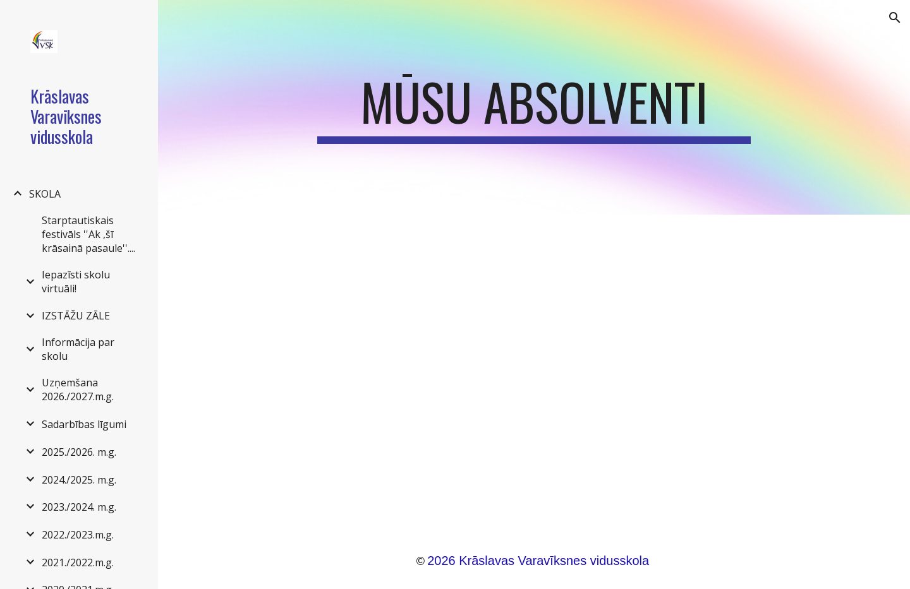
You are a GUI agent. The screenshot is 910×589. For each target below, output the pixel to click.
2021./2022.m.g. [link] (78, 562)
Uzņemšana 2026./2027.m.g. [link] (78, 389)
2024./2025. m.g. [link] (79, 480)
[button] (895, 18)
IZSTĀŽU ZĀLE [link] (76, 316)
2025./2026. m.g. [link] (79, 452)
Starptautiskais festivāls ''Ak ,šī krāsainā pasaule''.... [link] (88, 234)
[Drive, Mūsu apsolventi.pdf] (534, 368)
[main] (534, 107)
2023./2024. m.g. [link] (79, 507)
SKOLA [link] (45, 194)
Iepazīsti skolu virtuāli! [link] (76, 281)
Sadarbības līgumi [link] (84, 424)
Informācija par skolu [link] (78, 349)
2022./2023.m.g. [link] (78, 535)
